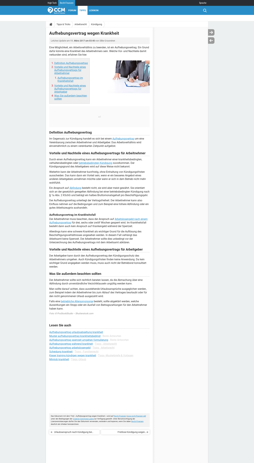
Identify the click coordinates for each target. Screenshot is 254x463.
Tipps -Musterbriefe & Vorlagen (115, 355)
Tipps (82, 10)
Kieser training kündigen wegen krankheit (72, 355)
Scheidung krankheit (61, 351)
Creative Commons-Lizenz (83, 419)
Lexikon (93, 10)
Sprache (202, 3)
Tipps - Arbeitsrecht (106, 343)
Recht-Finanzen (66, 3)
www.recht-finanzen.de (136, 416)
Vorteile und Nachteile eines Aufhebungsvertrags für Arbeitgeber (70, 88)
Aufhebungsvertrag (123, 138)
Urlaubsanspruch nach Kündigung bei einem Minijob (73, 432)
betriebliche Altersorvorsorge (77, 301)
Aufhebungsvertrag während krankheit (71, 343)
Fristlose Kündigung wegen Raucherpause (131, 432)
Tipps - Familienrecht (86, 351)
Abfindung (75, 187)
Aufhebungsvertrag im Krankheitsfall (70, 79)
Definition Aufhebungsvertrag (71, 63)
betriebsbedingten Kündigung (95, 162)
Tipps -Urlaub (78, 359)
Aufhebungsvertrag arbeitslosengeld (70, 347)
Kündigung (96, 24)
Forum (72, 10)
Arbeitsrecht (81, 24)
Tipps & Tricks (63, 24)
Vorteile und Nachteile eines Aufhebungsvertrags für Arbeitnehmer (70, 70)
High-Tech (52, 3)
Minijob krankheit (59, 359)
